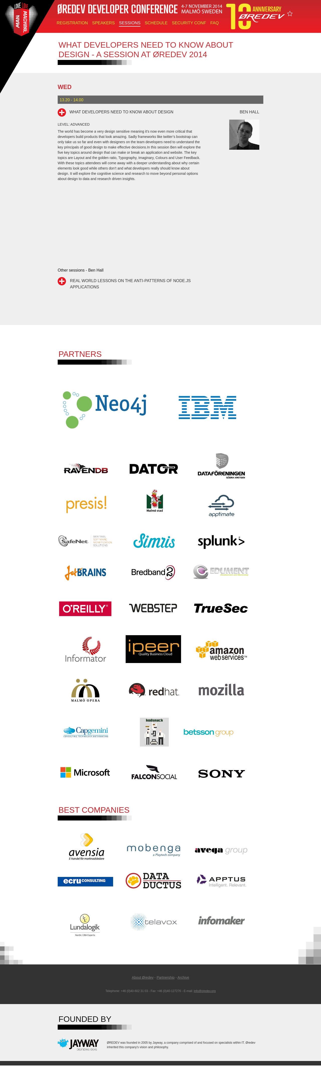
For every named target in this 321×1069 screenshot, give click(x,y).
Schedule (156, 23)
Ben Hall (249, 112)
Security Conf (189, 23)
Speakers (103, 23)
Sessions (129, 23)
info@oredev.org (205, 994)
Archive (183, 981)
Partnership (165, 981)
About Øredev (142, 981)
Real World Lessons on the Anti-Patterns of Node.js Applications (130, 283)
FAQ (214, 23)
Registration (72, 23)
